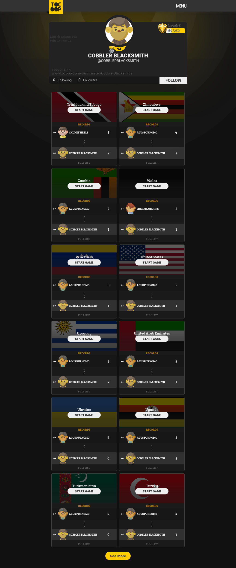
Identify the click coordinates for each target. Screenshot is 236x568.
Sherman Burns (148, 208)
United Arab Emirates (152, 333)
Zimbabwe (152, 104)
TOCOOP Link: (61, 69)
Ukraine (84, 409)
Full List (84, 162)
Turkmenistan (84, 485)
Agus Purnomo (147, 132)
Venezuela (84, 256)
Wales (152, 180)
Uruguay (84, 333)
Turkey (152, 485)
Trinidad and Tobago (84, 104)
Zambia (84, 180)
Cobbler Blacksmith (118, 55)
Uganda (152, 409)
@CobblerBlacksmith (118, 61)
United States (152, 256)
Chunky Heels (78, 132)
